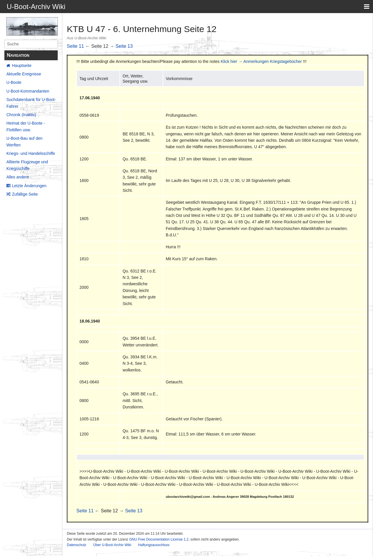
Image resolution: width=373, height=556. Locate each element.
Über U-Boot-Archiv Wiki (112, 545)
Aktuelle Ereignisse (23, 74)
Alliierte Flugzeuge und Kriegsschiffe (27, 165)
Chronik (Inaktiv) (21, 114)
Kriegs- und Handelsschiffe (30, 153)
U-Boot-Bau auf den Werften (24, 141)
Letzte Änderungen (29, 185)
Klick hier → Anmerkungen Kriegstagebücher (261, 61)
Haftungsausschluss (153, 545)
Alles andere (17, 177)
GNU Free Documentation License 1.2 (158, 539)
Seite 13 (124, 46)
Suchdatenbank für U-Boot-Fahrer (31, 102)
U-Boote (13, 82)
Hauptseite (21, 65)
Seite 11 (75, 46)
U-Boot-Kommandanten (27, 91)
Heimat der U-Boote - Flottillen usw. (25, 126)
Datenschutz (76, 545)
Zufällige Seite (25, 194)
